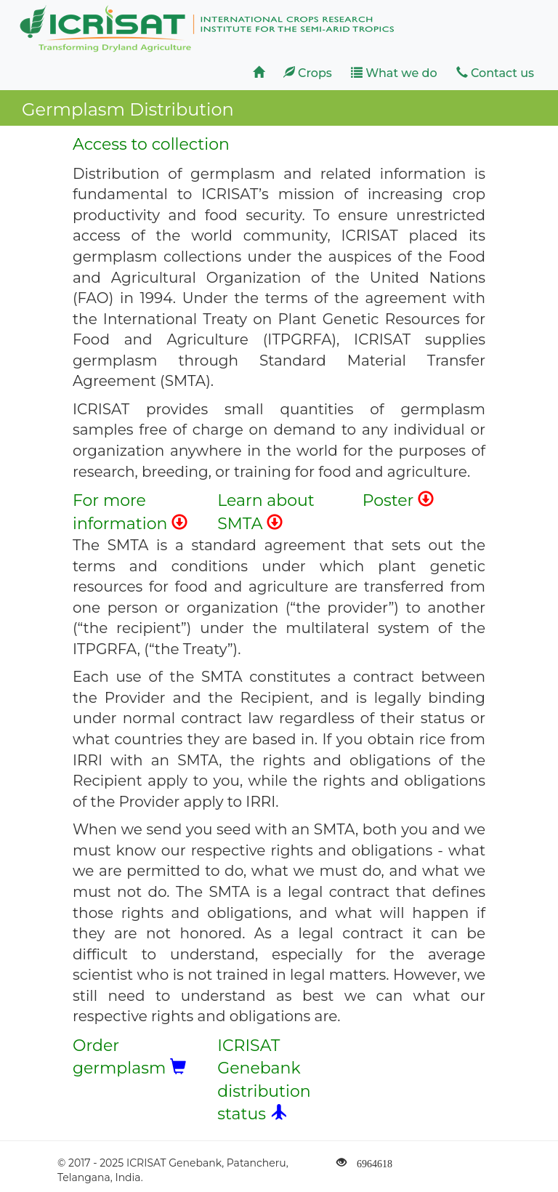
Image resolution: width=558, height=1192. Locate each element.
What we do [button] (394, 73)
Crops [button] (307, 73)
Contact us (495, 73)
